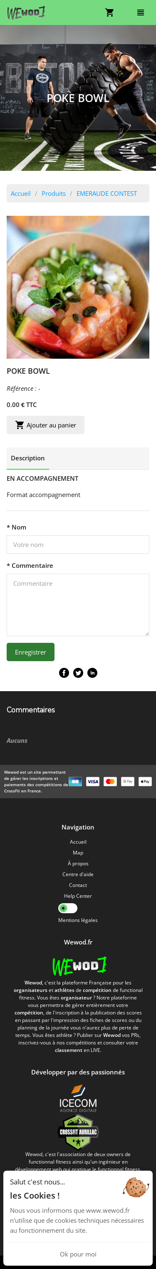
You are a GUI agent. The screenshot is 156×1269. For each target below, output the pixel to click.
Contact (78, 885)
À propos (78, 863)
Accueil (21, 193)
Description (28, 458)
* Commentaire (30, 565)
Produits (54, 193)
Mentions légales (78, 920)
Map (78, 852)
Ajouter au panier (45, 425)
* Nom (16, 527)
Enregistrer (30, 652)
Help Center (78, 895)
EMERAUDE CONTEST (107, 193)
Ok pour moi (78, 1254)
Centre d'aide (78, 874)
